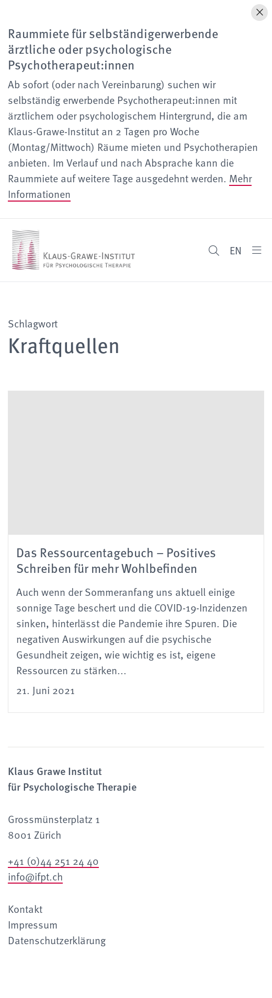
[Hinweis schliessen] (259, 12)
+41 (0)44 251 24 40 (53, 860)
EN (236, 250)
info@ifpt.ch (35, 876)
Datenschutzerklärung (57, 940)
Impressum (33, 924)
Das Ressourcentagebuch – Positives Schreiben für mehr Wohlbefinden (116, 560)
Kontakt (25, 909)
